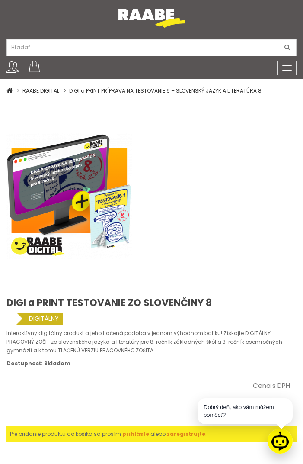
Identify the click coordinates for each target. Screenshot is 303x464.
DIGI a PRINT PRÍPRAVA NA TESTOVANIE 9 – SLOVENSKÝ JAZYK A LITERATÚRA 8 (165, 90)
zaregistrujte (186, 434)
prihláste (135, 434)
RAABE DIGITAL (40, 90)
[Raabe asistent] (280, 441)
